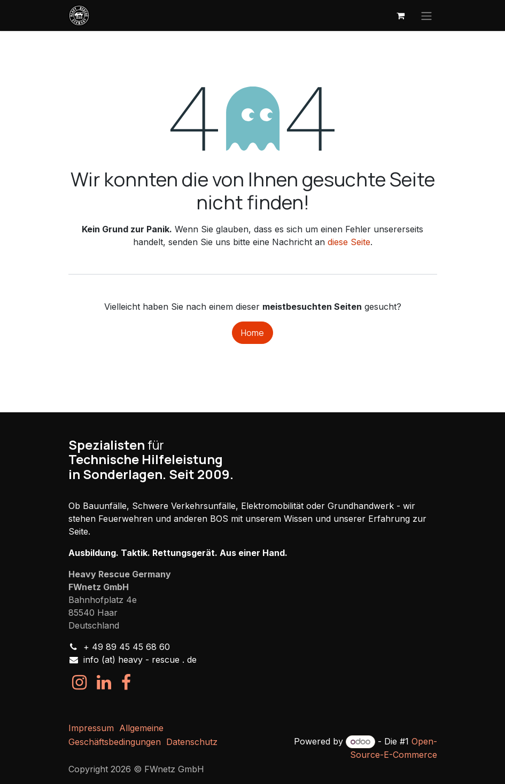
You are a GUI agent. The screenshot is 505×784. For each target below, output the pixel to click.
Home (252, 333)
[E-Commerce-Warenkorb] (400, 15)
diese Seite (349, 242)
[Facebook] (126, 682)
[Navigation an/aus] (426, 15)
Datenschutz (191, 741)
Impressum (91, 728)
